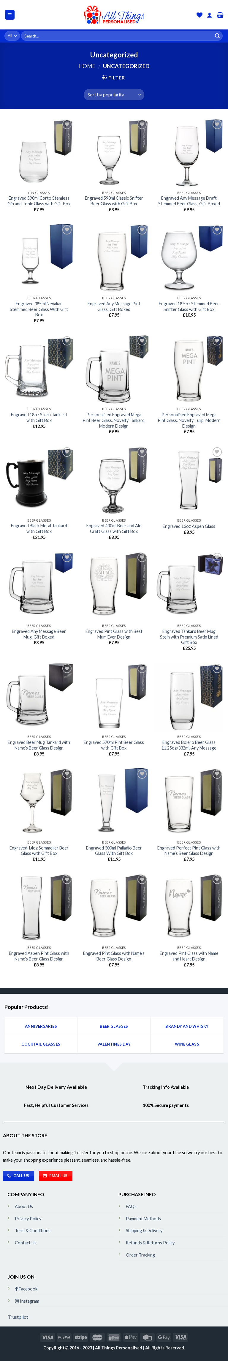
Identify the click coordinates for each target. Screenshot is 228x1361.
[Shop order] (114, 95)
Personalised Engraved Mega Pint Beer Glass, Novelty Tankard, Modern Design (114, 420)
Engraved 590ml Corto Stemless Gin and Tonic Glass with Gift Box (38, 200)
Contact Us (26, 1242)
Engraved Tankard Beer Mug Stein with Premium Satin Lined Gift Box (189, 637)
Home (86, 66)
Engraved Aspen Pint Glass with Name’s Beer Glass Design (39, 956)
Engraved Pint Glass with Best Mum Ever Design (114, 634)
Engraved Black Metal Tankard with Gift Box (39, 528)
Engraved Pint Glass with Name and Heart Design (189, 956)
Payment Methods (143, 1218)
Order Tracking (140, 1254)
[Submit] (217, 36)
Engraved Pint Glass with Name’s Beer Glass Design (114, 956)
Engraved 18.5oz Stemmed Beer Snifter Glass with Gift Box (189, 306)
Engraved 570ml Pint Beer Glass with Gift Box (114, 745)
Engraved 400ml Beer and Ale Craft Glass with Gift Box (113, 528)
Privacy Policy (28, 1218)
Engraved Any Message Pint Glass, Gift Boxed (114, 306)
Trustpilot (18, 1317)
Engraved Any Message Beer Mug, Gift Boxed (39, 634)
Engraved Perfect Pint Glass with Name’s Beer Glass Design (189, 850)
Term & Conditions (32, 1230)
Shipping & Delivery (144, 1230)
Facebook (26, 1288)
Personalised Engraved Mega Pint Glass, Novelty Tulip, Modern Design (189, 420)
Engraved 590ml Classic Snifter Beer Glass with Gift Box (114, 200)
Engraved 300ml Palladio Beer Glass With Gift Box (114, 850)
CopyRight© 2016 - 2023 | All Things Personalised (93, 1347)
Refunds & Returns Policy (150, 1242)
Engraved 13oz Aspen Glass (189, 526)
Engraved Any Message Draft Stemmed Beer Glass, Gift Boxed (189, 200)
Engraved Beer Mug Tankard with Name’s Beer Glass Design (39, 745)
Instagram (27, 1301)
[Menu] (10, 15)
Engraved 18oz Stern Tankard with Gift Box (39, 417)
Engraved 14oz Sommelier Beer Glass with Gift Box (39, 850)
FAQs (131, 1206)
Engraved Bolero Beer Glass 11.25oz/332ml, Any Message (189, 745)
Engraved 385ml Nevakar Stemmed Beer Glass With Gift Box (39, 309)
